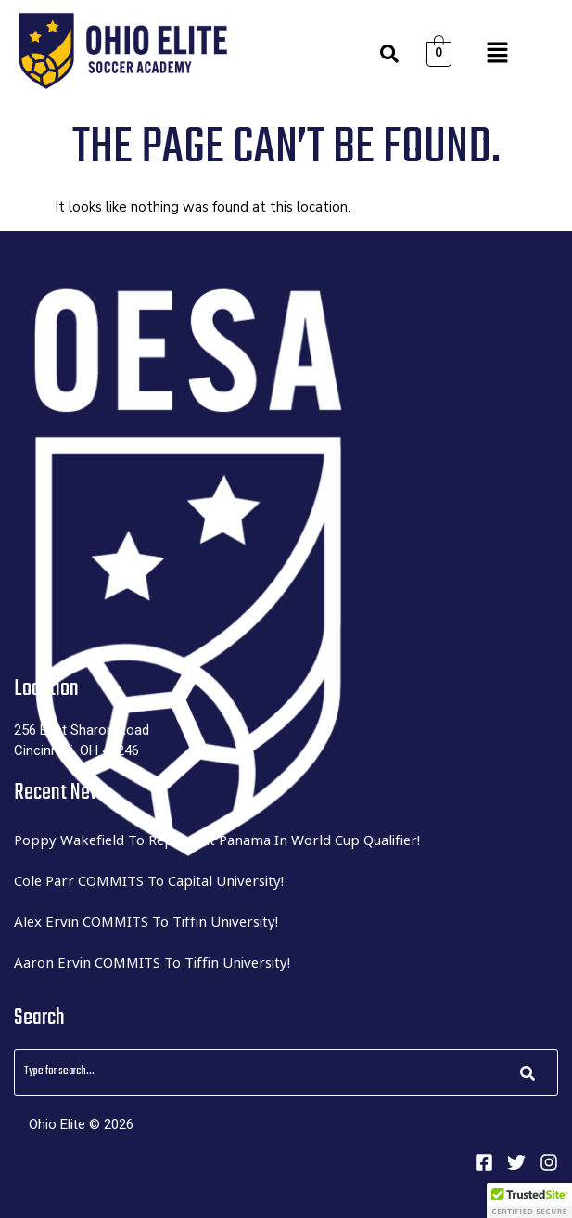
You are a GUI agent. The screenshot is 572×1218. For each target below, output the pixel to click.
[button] (496, 53)
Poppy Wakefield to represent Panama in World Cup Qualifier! (217, 839)
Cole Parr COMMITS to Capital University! (149, 880)
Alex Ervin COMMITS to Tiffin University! (146, 921)
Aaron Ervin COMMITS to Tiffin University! (152, 962)
